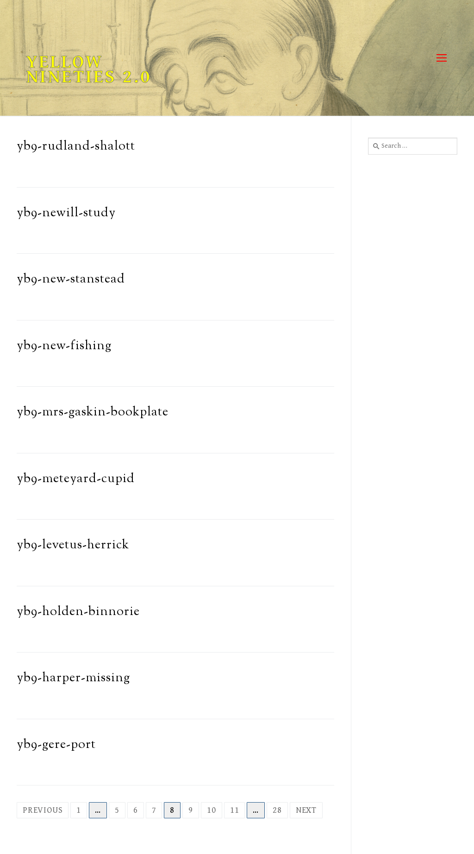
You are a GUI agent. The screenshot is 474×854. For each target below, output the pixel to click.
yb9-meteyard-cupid (76, 479)
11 (234, 810)
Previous (42, 810)
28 (277, 810)
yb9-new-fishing (64, 346)
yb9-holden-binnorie (78, 612)
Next (306, 810)
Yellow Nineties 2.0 (88, 69)
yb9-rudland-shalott (76, 147)
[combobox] (412, 146)
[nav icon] (441, 58)
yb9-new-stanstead (71, 279)
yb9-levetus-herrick (73, 545)
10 (211, 810)
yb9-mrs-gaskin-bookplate (92, 412)
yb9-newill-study (66, 213)
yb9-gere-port (56, 745)
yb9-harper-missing (73, 678)
